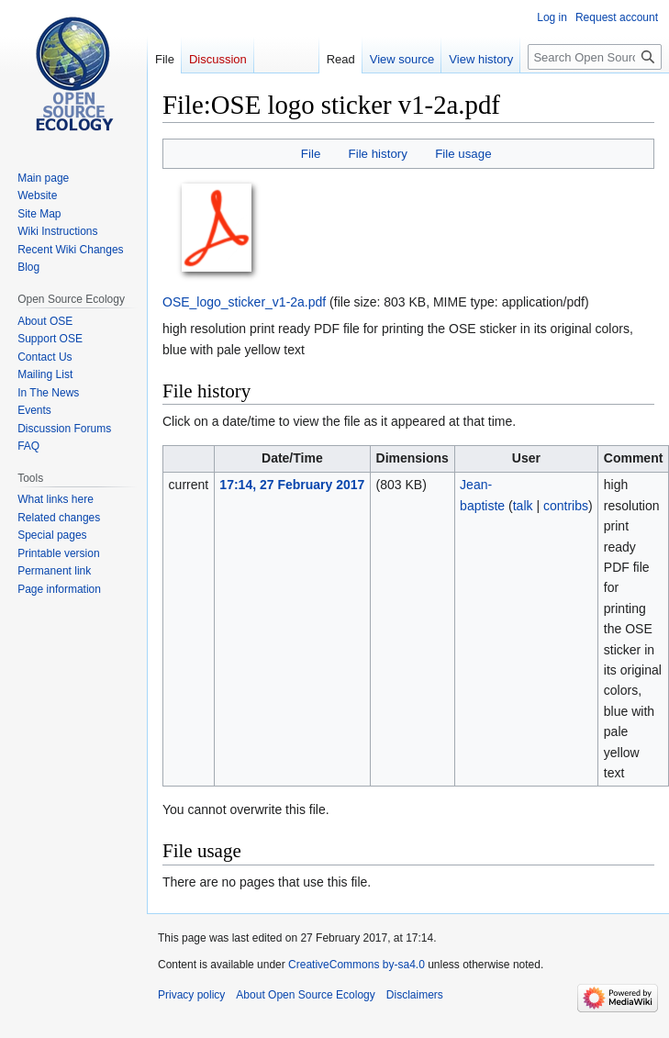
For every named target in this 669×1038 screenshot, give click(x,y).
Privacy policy (191, 994)
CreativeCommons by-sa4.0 (356, 964)
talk (523, 505)
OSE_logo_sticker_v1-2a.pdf (244, 302)
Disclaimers (414, 994)
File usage (463, 154)
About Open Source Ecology (305, 994)
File (310, 154)
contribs (565, 505)
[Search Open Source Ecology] (595, 57)
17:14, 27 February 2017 (291, 484)
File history (378, 154)
